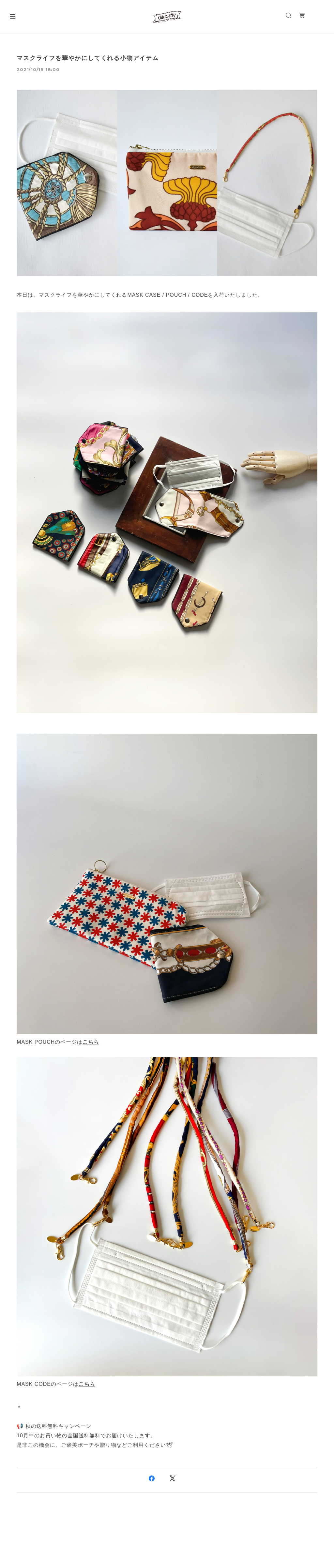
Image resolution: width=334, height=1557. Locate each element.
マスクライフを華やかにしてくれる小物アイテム (88, 58)
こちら (91, 1042)
